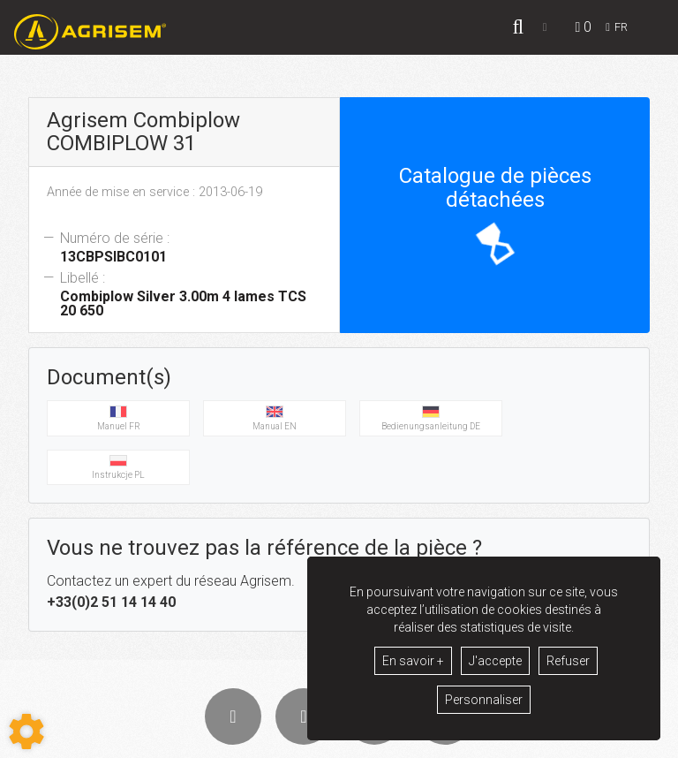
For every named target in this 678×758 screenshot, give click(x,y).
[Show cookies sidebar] (26, 731)
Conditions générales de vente (247, 741)
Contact (481, 741)
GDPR (435, 741)
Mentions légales (368, 741)
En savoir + (413, 661)
